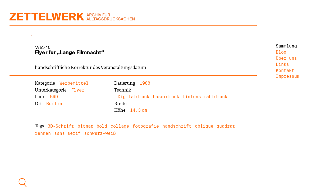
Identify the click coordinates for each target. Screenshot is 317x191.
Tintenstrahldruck (204, 96)
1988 (145, 83)
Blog (281, 52)
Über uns (286, 58)
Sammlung (286, 46)
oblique (204, 126)
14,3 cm (138, 110)
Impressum (288, 76)
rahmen (43, 133)
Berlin (54, 103)
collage (120, 126)
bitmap (85, 126)
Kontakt (285, 70)
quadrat (226, 126)
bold (102, 126)
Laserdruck (166, 96)
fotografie (145, 126)
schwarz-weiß (100, 133)
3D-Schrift (61, 126)
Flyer (77, 90)
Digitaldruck (133, 96)
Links (282, 64)
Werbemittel (74, 83)
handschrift (176, 126)
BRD (54, 96)
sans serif (67, 133)
